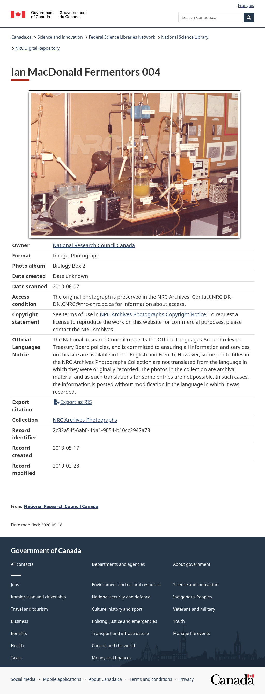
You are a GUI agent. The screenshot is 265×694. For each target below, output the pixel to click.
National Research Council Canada (94, 245)
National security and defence (121, 597)
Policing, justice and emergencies (124, 621)
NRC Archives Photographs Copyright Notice (153, 314)
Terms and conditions (151, 679)
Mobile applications (62, 679)
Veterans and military (194, 609)
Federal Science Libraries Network (122, 37)
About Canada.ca (105, 679)
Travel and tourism (29, 609)
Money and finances (111, 658)
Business (19, 621)
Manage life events (191, 633)
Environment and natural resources (127, 585)
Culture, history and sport (117, 609)
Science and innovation (60, 37)
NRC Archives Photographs (85, 419)
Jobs (15, 585)
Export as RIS (73, 401)
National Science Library (184, 37)
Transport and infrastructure (120, 633)
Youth (179, 621)
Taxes (16, 658)
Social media (23, 679)
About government (191, 564)
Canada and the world (113, 645)
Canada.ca (21, 37)
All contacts (22, 564)
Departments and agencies (118, 564)
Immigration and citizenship (38, 597)
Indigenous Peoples (192, 597)
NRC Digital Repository (37, 48)
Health (17, 645)
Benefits (19, 633)
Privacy (187, 679)
